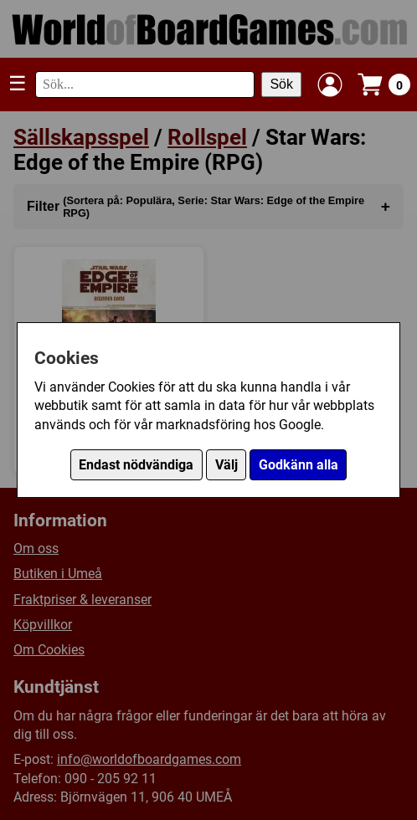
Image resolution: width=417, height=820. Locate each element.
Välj (226, 465)
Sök (281, 84)
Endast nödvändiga (136, 465)
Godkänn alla (298, 465)
